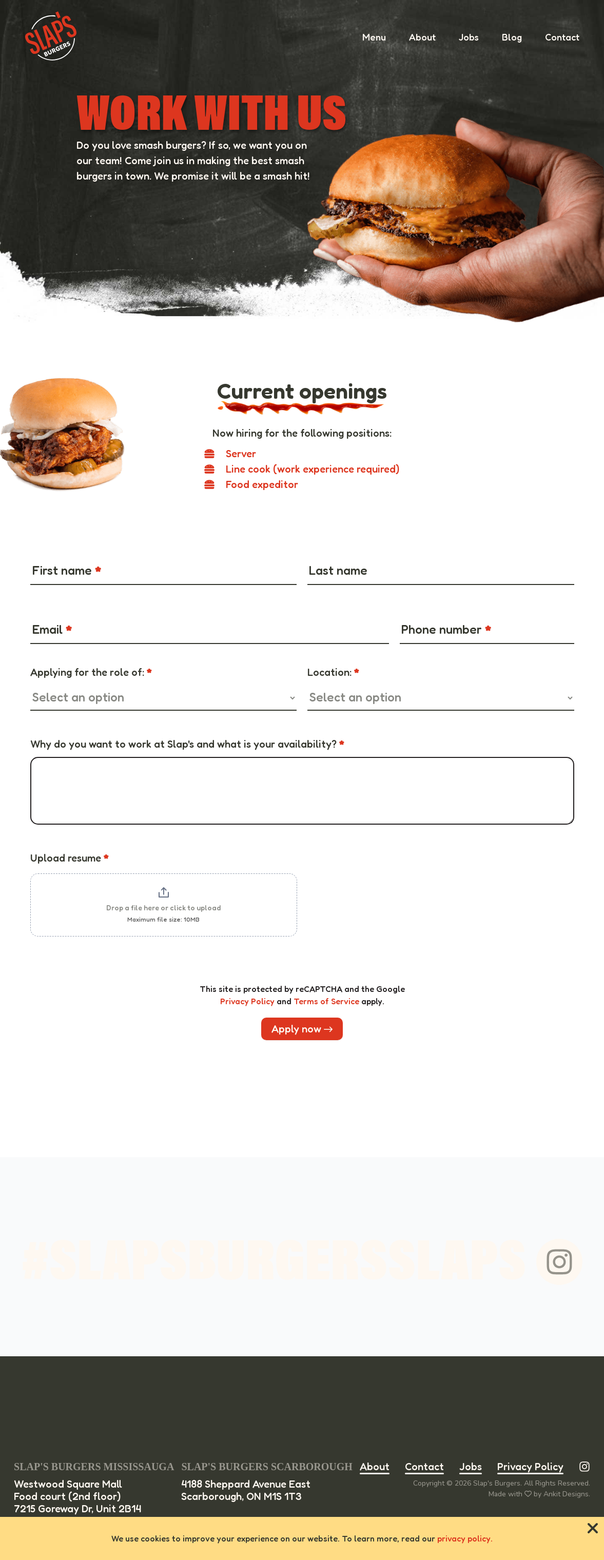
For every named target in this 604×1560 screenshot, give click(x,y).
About (374, 1466)
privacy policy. (465, 1538)
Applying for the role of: (91, 672)
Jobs (470, 1466)
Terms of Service (326, 1001)
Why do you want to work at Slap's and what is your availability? (187, 744)
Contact (424, 1466)
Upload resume (69, 858)
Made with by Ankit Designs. (539, 1494)
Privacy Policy (247, 1001)
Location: (333, 672)
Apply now (302, 1029)
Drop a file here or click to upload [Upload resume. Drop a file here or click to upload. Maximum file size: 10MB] (163, 907)
